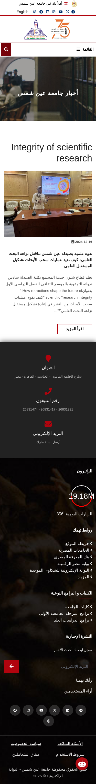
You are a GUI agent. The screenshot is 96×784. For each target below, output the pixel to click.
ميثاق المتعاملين (26, 754)
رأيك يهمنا (84, 680)
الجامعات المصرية (75, 550)
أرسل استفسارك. (48, 442)
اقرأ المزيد (74, 329)
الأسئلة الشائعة (70, 743)
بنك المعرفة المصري (73, 557)
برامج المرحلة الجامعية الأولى (65, 613)
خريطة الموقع (78, 543)
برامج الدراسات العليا (73, 620)
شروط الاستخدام (70, 754)
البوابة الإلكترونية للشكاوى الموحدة (61, 570)
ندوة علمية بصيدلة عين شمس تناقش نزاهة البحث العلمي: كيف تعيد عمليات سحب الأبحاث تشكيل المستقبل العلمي (50, 259)
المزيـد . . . (81, 577)
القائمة (85, 49)
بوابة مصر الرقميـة (74, 563)
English (22, 12)
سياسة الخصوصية (26, 743)
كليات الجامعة (78, 607)
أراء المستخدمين (78, 691)
